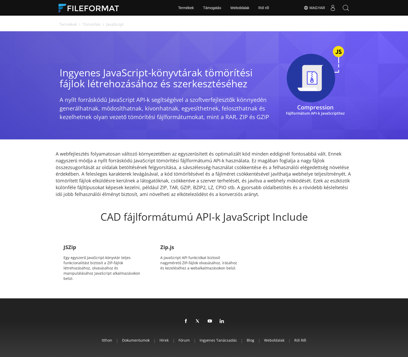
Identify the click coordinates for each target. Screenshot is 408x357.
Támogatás (212, 8)
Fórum (184, 340)
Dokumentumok (136, 340)
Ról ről (263, 8)
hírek (164, 340)
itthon (107, 340)
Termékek (186, 8)
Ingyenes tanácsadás (218, 340)
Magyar (314, 7)
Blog (250, 340)
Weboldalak (239, 8)
